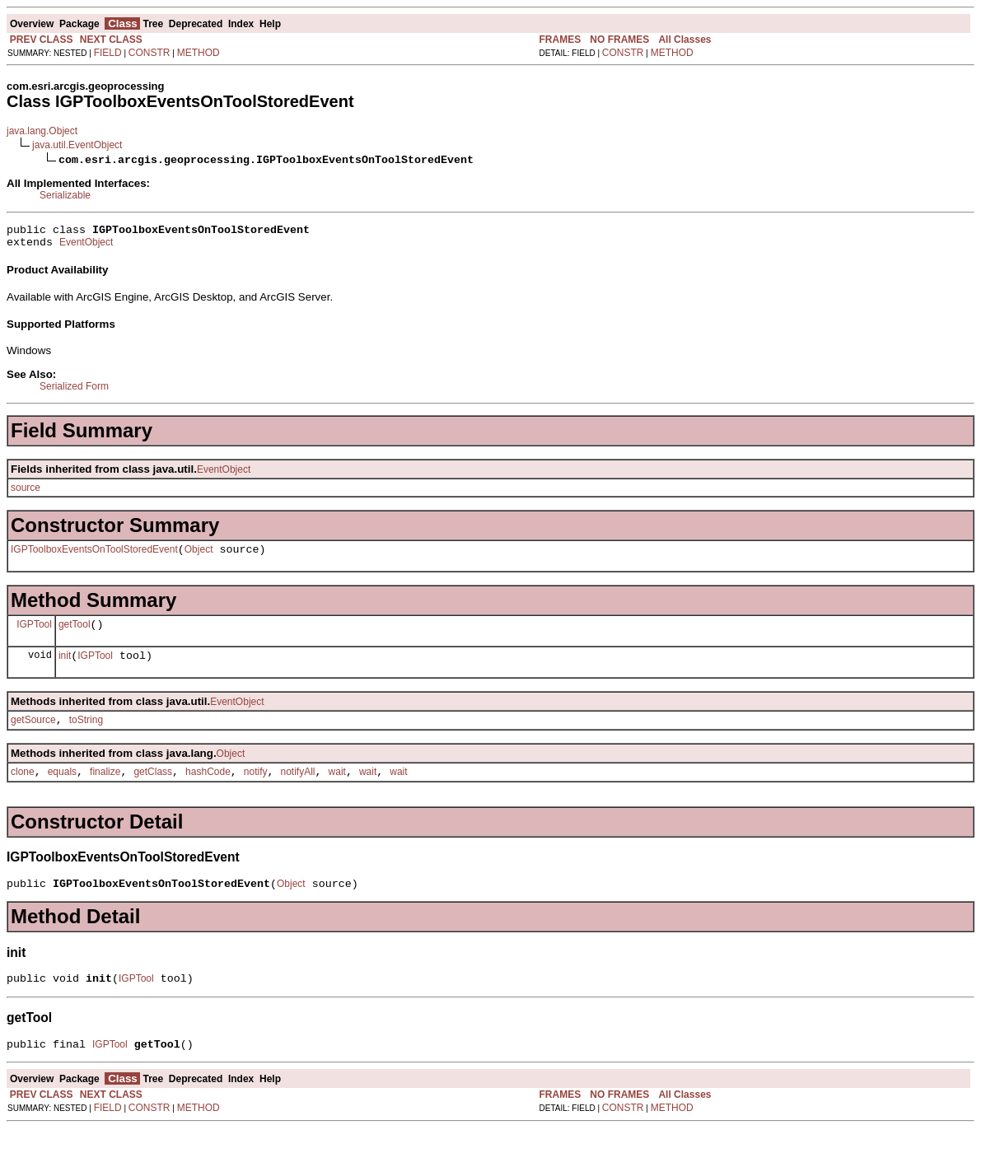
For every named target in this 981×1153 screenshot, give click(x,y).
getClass (152, 789)
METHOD (198, 52)
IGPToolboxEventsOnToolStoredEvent (94, 556)
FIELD (108, 52)
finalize (105, 789)
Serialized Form (74, 391)
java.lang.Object (42, 131)
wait (337, 789)
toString (86, 734)
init (64, 668)
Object (199, 556)
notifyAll (298, 789)
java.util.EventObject (77, 145)
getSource (33, 734)
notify (256, 789)
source (25, 492)
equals (62, 789)
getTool (74, 634)
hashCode (208, 789)
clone (23, 789)
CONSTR (149, 52)
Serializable (65, 195)
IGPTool (34, 633)
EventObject (86, 247)
